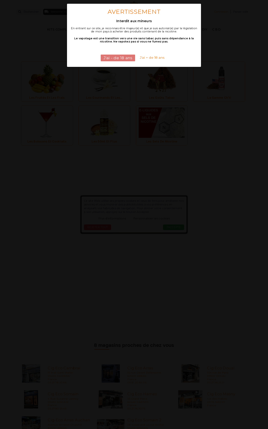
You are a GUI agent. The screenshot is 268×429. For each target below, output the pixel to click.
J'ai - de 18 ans (117, 58)
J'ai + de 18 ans (152, 57)
